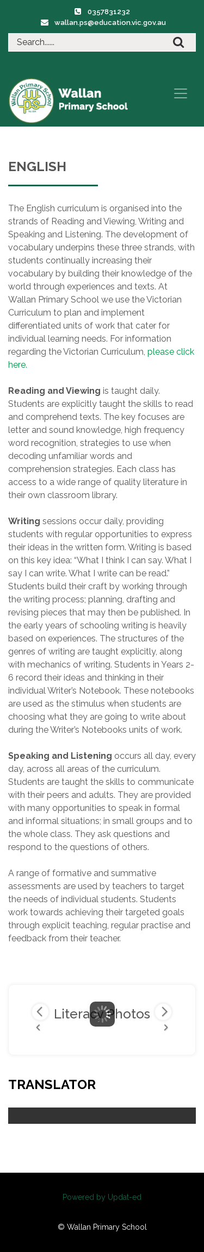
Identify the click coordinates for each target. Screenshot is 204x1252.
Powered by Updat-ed (102, 1197)
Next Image (163, 1012)
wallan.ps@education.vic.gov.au (110, 22)
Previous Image (40, 1012)
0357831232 (109, 12)
